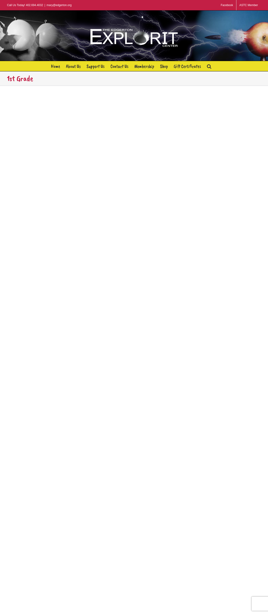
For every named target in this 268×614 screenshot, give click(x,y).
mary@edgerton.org (59, 5)
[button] (209, 66)
